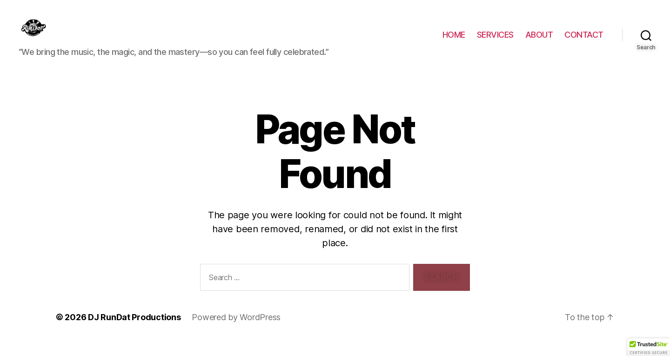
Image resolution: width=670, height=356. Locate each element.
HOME (453, 41)
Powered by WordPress (236, 330)
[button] (648, 347)
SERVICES (495, 41)
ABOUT (539, 41)
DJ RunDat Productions (134, 330)
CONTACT (583, 41)
